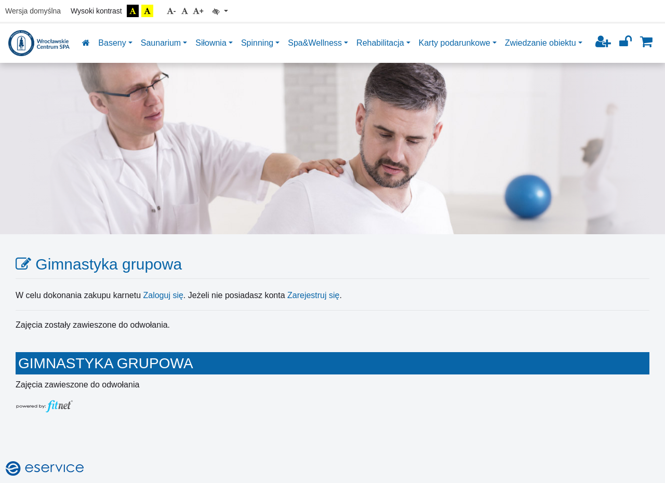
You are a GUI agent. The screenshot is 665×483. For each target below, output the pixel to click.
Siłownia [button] (211, 42)
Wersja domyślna (33, 11)
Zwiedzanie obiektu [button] (540, 42)
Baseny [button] (112, 42)
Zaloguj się (163, 295)
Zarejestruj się (313, 295)
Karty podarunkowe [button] (454, 42)
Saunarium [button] (161, 42)
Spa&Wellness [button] (315, 42)
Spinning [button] (257, 42)
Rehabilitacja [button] (380, 42)
